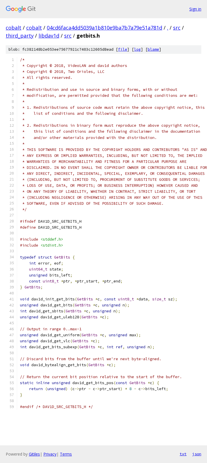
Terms (66, 454)
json (196, 453)
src (176, 27)
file (122, 49)
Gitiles (34, 454)
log (137, 49)
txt (183, 453)
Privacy (49, 454)
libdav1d (48, 35)
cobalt (13, 27)
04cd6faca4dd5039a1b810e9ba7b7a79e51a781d (104, 27)
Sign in (195, 9)
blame (153, 49)
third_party (20, 35)
